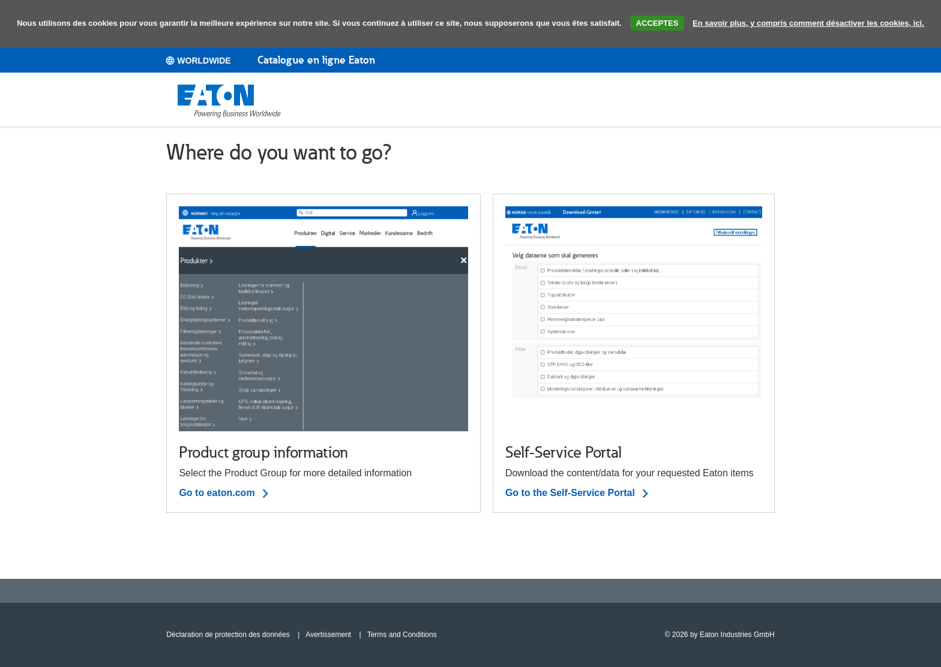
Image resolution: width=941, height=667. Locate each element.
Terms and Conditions (402, 634)
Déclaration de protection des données (227, 634)
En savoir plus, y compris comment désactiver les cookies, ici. (808, 23)
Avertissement (328, 634)
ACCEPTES (657, 23)
